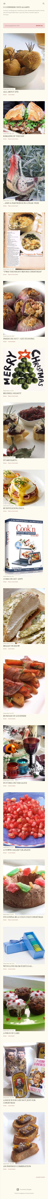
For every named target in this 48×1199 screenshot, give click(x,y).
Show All (39, 25)
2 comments (11, 341)
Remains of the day (13, 136)
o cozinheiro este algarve (16, 7)
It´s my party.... (10, 460)
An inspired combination (17, 1166)
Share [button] (4, 94)
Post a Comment (13, 139)
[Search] (43, 3)
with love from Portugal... (18, 966)
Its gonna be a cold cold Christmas (23, 917)
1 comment (11, 94)
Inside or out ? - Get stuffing (18, 338)
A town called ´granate (16, 850)
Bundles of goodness (14, 716)
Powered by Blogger (24, 1189)
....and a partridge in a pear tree (21, 203)
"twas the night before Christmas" (22, 271)
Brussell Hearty (12, 393)
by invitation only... (14, 508)
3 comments (11, 1169)
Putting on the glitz (15, 783)
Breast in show (11, 646)
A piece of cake (11, 1033)
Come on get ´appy (13, 579)
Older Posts (40, 1177)
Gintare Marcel (29, 1193)
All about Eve (10, 91)
